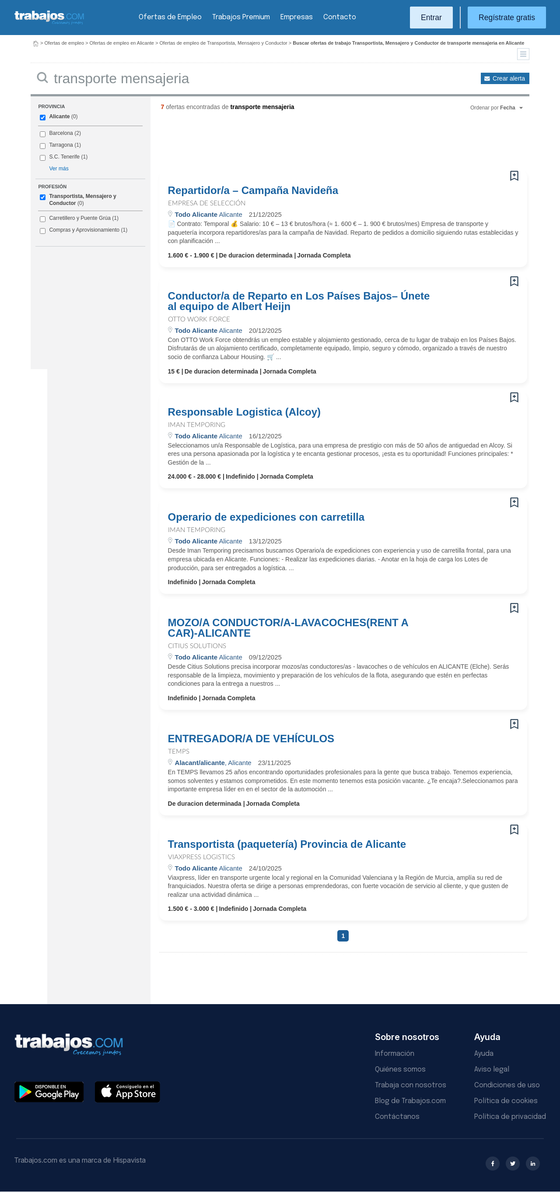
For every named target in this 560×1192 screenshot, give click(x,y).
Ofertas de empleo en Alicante (122, 43)
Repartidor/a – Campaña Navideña (253, 190)
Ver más (58, 169)
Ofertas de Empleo (170, 17)
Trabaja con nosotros (410, 1085)
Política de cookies (506, 1101)
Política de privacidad (510, 1117)
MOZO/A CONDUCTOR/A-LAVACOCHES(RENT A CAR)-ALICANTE (288, 627)
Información (394, 1054)
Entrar (431, 17)
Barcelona (61, 133)
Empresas (296, 17)
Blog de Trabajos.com (410, 1101)
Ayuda (484, 1054)
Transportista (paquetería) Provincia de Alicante (287, 844)
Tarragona (61, 145)
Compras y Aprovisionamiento (84, 230)
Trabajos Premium (241, 17)
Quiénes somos (400, 1069)
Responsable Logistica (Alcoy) (244, 412)
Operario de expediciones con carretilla (266, 517)
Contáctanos (397, 1117)
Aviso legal (491, 1069)
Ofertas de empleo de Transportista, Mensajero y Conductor (223, 43)
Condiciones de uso (507, 1085)
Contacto (339, 17)
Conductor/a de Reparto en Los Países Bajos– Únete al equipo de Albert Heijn (299, 301)
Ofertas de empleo (64, 43)
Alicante (59, 116)
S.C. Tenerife (64, 157)
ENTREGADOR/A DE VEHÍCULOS (251, 739)
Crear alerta (509, 78)
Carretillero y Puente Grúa (79, 218)
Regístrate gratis (507, 17)
